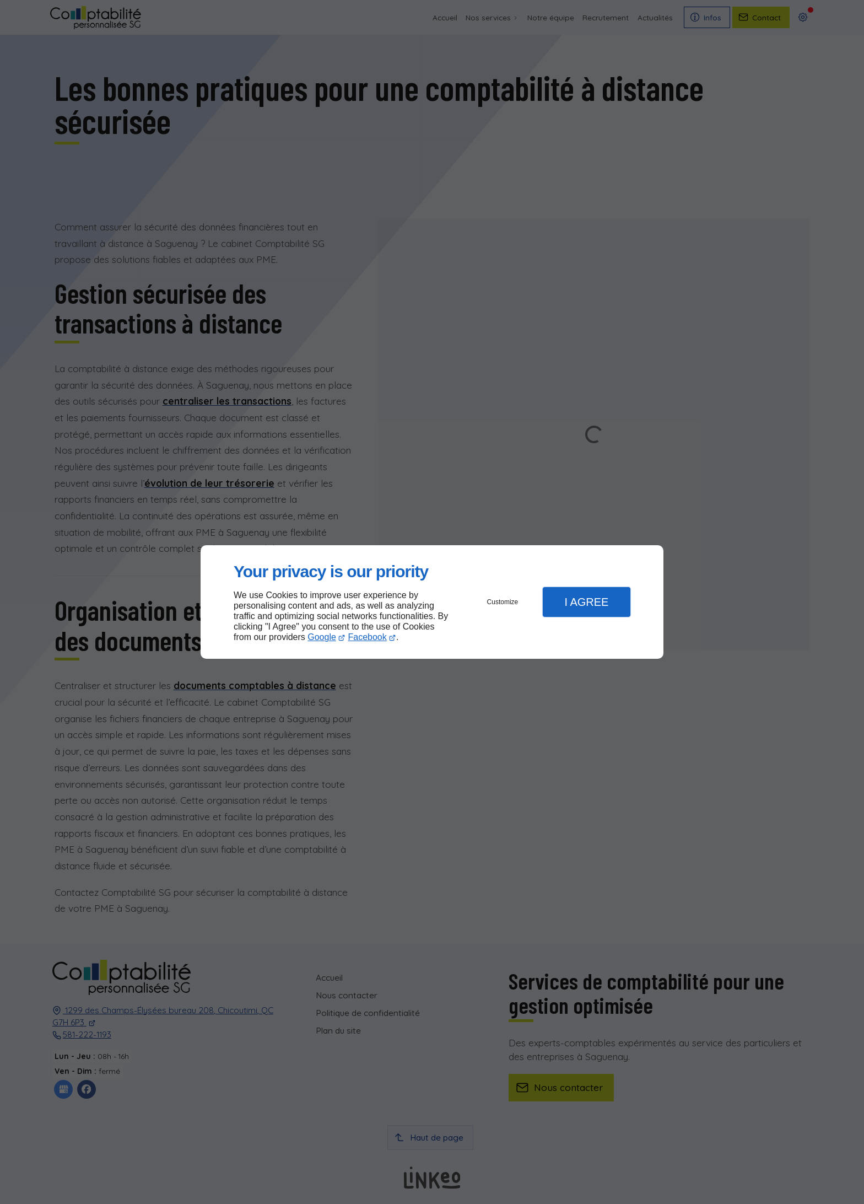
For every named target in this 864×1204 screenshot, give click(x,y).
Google (321, 637)
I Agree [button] (586, 602)
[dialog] (432, 602)
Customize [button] (503, 602)
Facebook (367, 637)
